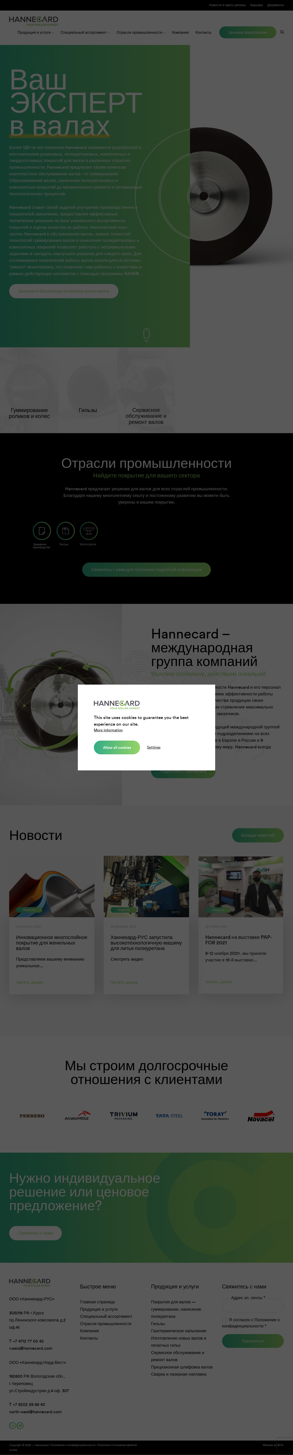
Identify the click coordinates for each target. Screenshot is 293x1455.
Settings (153, 747)
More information (108, 730)
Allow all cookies (117, 747)
